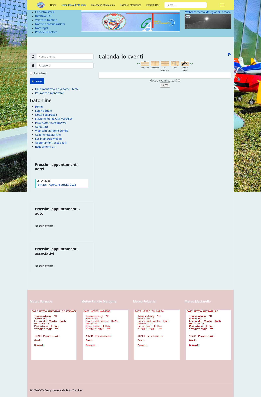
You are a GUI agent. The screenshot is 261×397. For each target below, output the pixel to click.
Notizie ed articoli (46, 114)
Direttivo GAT (43, 16)
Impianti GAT (153, 5)
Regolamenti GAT (46, 146)
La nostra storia (45, 12)
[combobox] (185, 5)
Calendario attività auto (103, 5)
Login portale (43, 110)
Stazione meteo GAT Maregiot (53, 118)
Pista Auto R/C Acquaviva (50, 122)
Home (53, 5)
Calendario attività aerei (73, 5)
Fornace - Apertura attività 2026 (56, 184)
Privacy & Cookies (46, 32)
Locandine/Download (48, 138)
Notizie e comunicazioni (50, 24)
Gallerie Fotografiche (130, 5)
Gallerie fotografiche (48, 134)
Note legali (42, 28)
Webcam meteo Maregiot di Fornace (208, 12)
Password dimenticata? (49, 93)
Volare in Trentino (46, 20)
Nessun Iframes (53, 340)
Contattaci (41, 126)
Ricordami (40, 73)
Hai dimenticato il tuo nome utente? (57, 89)
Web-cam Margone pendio (51, 130)
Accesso (37, 81)
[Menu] (222, 5)
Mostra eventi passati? (163, 80)
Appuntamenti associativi (51, 142)
